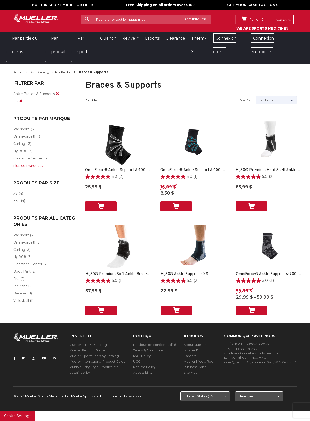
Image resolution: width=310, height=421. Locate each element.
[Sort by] (276, 100)
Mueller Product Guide (87, 350)
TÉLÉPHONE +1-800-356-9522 (246, 344)
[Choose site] (205, 396)
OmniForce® (24, 136)
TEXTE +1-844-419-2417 (241, 348)
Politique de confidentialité (154, 345)
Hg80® (19, 151)
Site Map (191, 372)
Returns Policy (144, 367)
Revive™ (130, 38)
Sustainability (79, 372)
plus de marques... (28, 165)
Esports (152, 38)
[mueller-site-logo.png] (36, 18)
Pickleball (21, 286)
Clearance (175, 38)
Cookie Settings (17, 416)
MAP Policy (142, 356)
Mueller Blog (194, 350)
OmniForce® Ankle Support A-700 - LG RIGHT (269, 274)
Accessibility (142, 372)
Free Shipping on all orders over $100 (160, 5)
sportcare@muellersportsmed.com (252, 353)
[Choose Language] (259, 396)
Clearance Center (27, 158)
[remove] (57, 94)
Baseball (20, 293)
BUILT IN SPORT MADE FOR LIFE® (62, 5)
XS (15, 193)
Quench (108, 38)
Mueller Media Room (200, 361)
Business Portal (195, 367)
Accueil (18, 72)
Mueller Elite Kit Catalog (88, 345)
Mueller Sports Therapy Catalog (94, 356)
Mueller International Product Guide (97, 361)
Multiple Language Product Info (94, 367)
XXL (16, 201)
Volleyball (21, 300)
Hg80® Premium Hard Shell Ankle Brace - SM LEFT (268, 170)
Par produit (63, 72)
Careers (190, 356)
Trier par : (246, 100)
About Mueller (195, 345)
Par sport (21, 129)
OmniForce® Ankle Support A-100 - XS (118, 170)
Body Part (22, 271)
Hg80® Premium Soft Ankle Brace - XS (118, 274)
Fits (16, 279)
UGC (136, 361)
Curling (19, 144)
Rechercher (195, 19)
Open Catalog (39, 72)
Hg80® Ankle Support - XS (184, 274)
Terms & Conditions (148, 350)
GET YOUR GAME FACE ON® (252, 5)
